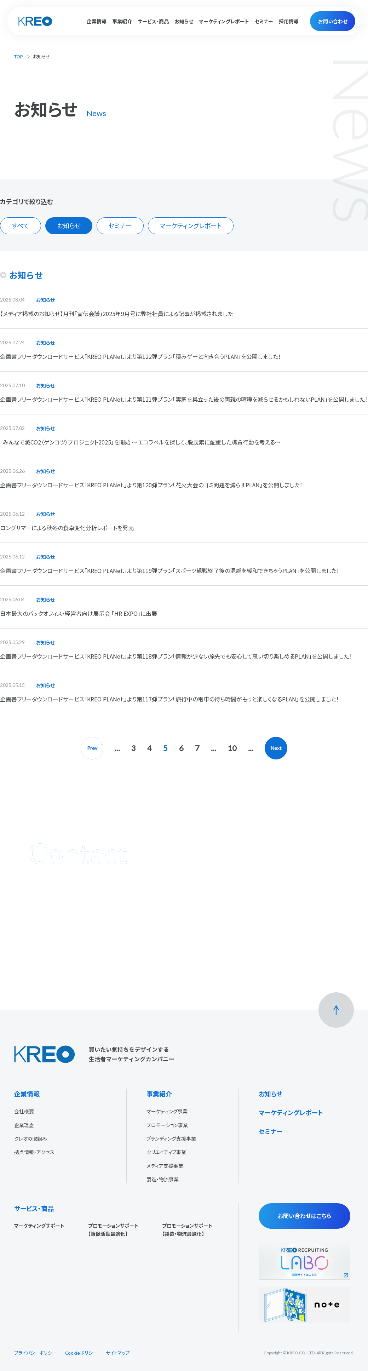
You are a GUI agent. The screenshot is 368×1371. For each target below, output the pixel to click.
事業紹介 (159, 1093)
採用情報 (289, 21)
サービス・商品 (34, 1208)
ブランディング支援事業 (171, 1138)
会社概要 (24, 1111)
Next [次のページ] (276, 748)
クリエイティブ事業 (166, 1151)
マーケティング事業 (167, 1111)
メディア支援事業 (164, 1165)
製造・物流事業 (162, 1179)
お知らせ (183, 21)
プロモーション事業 (167, 1125)
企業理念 (24, 1125)
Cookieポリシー (81, 1352)
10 (232, 748)
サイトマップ (118, 1352)
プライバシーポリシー (35, 1352)
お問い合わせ (332, 21)
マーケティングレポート (224, 21)
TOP (18, 56)
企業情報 (27, 1093)
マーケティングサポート (39, 1225)
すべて (20, 225)
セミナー (264, 21)
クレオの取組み (30, 1138)
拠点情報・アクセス (34, 1151)
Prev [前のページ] (92, 748)
